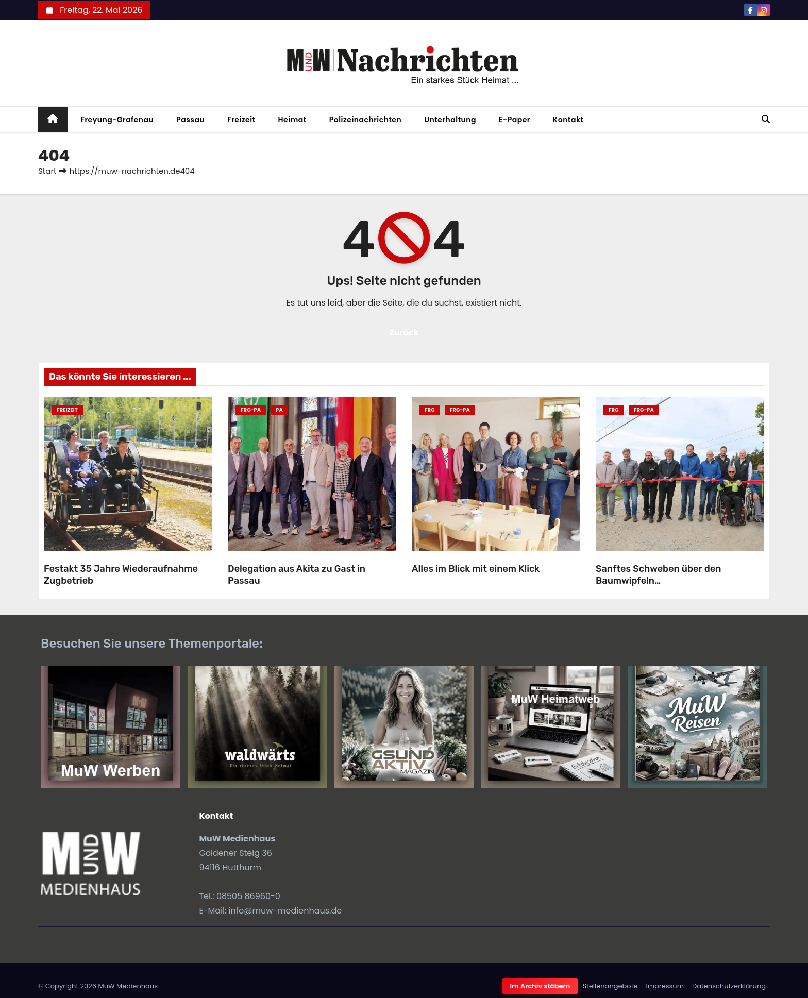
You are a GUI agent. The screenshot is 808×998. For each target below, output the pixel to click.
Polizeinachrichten (365, 119)
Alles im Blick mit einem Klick (476, 568)
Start (47, 170)
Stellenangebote (609, 986)
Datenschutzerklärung (729, 986)
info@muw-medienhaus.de (285, 911)
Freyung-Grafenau (117, 119)
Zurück (404, 333)
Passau (190, 119)
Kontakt (568, 119)
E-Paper (514, 119)
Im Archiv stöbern (540, 986)
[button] (766, 119)
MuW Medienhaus (128, 986)
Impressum (665, 986)
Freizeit (241, 119)
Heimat (292, 119)
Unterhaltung (450, 119)
